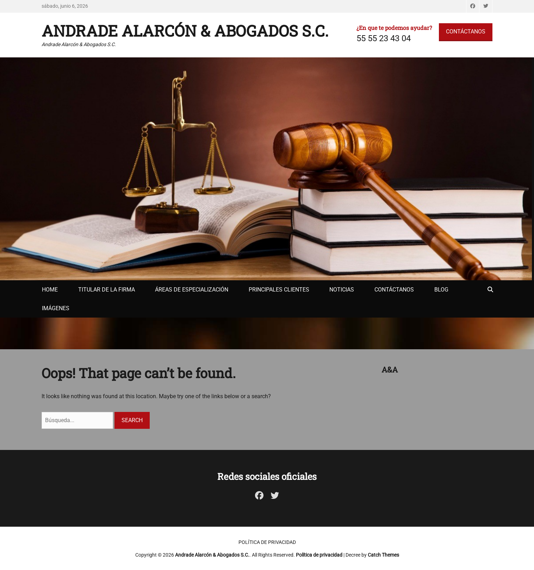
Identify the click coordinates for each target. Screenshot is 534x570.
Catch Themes (383, 555)
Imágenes (55, 308)
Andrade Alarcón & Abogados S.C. (185, 30)
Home (50, 289)
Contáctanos (394, 289)
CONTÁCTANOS (465, 31)
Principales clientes (279, 289)
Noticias (341, 289)
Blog (441, 289)
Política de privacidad (267, 542)
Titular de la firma (106, 289)
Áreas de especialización (191, 289)
